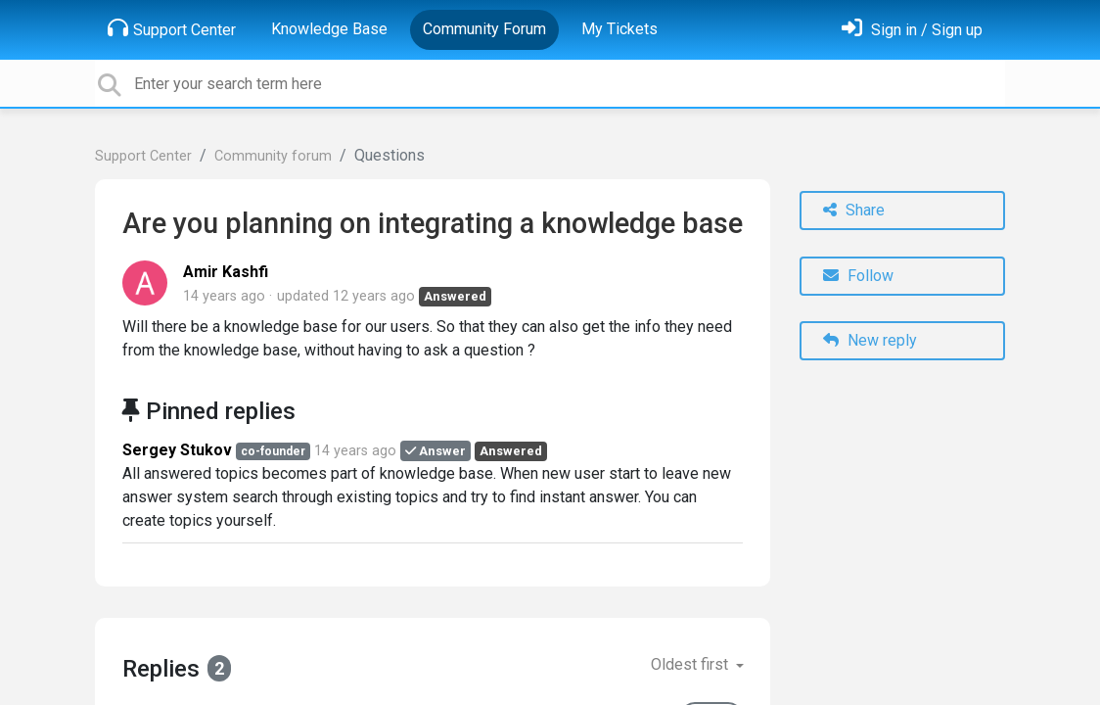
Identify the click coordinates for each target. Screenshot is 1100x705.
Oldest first (691, 664)
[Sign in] (912, 30)
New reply (870, 340)
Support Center (172, 28)
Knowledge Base (329, 29)
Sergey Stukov (177, 450)
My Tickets (619, 29)
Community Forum (484, 29)
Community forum (273, 156)
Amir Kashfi (225, 271)
